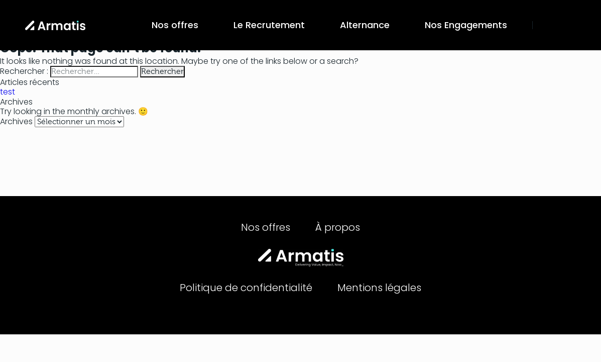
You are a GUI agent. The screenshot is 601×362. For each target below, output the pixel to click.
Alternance (365, 25)
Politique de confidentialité (246, 288)
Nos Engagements (466, 25)
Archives (16, 121)
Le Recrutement (269, 25)
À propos (337, 227)
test (7, 92)
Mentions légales (379, 288)
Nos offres (175, 25)
